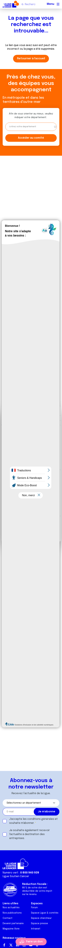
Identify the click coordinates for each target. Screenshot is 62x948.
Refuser (31, 534)
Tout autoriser (31, 523)
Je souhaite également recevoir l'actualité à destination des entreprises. (29, 834)
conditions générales (40, 819)
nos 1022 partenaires (27, 437)
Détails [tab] (30, 420)
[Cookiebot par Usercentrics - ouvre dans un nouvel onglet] (44, 411)
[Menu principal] (58, 4)
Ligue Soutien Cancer (16, 876)
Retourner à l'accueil (31, 58)
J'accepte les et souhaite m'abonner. (33, 821)
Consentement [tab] (12, 420)
